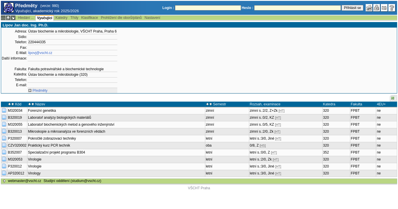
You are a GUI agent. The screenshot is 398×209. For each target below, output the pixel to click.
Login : (168, 8)
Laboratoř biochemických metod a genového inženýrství (71, 124)
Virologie (34, 159)
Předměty (40, 91)
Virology (34, 173)
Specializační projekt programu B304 (56, 152)
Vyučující (44, 18)
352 (326, 152)
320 (326, 111)
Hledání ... (26, 18)
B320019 (15, 118)
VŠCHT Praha (199, 188)
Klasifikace (89, 18)
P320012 (15, 166)
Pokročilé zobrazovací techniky (52, 138)
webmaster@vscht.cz (24, 181)
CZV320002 (17, 145)
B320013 (15, 131)
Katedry (61, 18)
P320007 (15, 138)
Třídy (74, 18)
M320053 (15, 159)
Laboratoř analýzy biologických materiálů (59, 118)
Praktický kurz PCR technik (49, 145)
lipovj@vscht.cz (40, 53)
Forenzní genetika (42, 111)
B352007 (15, 152)
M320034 (15, 111)
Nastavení (152, 18)
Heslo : (247, 8)
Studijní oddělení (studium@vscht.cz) (72, 181)
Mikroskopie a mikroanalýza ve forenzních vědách (66, 131)
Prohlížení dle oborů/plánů (121, 18)
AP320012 (16, 173)
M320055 (15, 124)
